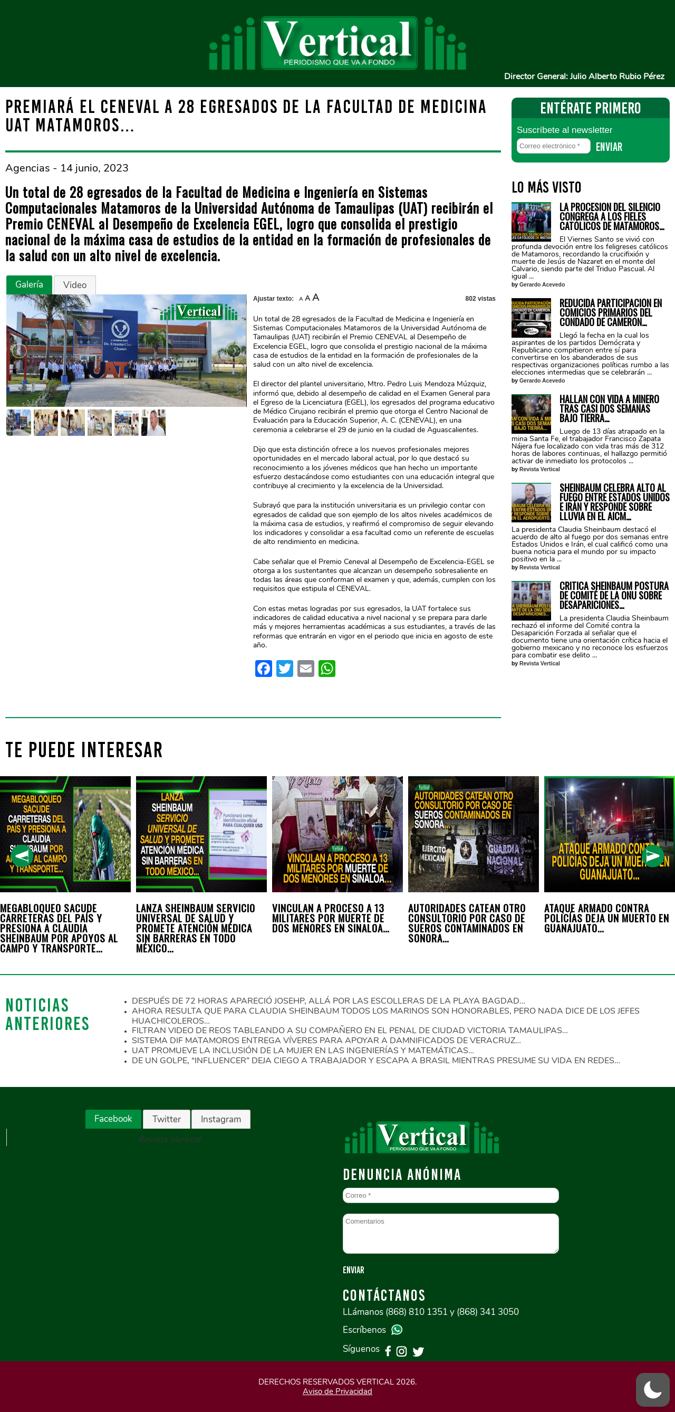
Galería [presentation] (29, 285)
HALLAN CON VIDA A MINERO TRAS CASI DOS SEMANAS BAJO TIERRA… (609, 408)
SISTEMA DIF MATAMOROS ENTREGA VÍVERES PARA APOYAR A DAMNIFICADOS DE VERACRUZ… (326, 1040)
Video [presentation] (74, 285)
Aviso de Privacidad (337, 1391)
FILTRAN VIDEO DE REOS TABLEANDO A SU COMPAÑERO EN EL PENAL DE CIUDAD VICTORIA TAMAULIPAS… (350, 1030)
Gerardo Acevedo (542, 285)
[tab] (29, 284)
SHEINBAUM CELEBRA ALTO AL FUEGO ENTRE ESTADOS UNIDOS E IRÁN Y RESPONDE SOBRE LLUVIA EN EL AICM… (615, 502)
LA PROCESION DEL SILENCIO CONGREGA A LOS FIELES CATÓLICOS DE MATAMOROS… (612, 216)
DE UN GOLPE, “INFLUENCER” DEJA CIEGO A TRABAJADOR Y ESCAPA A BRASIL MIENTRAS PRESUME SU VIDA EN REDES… (376, 1060)
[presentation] (22, 856)
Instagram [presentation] (221, 1119)
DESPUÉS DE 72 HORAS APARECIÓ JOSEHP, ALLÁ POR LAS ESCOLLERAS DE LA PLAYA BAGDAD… (328, 1001)
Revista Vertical (539, 469)
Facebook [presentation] (113, 1119)
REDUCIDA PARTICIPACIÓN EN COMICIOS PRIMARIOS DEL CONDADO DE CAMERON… (611, 312)
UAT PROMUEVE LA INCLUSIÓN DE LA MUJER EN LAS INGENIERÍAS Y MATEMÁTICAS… (303, 1050)
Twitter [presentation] (166, 1119)
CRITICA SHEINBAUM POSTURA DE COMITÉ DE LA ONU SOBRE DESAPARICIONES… (614, 595)
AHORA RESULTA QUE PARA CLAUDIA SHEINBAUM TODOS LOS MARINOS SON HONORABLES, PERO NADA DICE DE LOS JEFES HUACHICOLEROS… (386, 1016)
